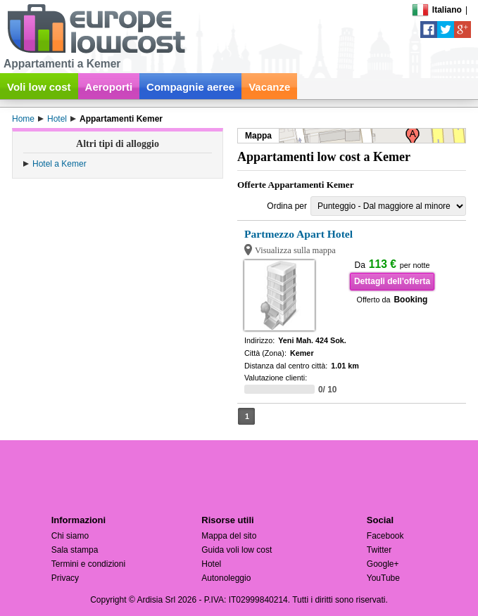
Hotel (211, 564)
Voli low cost (39, 87)
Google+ (383, 564)
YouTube (383, 578)
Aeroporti (109, 87)
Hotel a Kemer (59, 164)
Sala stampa (75, 550)
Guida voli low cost (236, 550)
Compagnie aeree (190, 87)
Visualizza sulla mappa (295, 250)
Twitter (379, 550)
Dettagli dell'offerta (392, 281)
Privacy (65, 578)
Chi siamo (70, 536)
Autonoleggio (226, 578)
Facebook (385, 536)
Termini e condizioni (88, 564)
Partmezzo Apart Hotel (298, 234)
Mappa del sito (228, 536)
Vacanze (269, 87)
